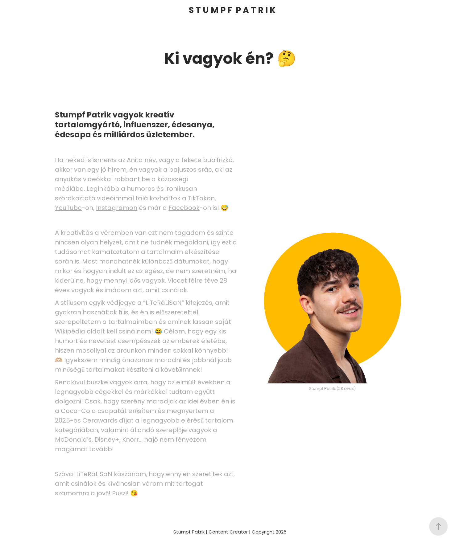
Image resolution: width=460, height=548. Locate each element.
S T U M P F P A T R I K (232, 11)
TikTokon (201, 199)
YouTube (68, 208)
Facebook (184, 208)
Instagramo (114, 208)
